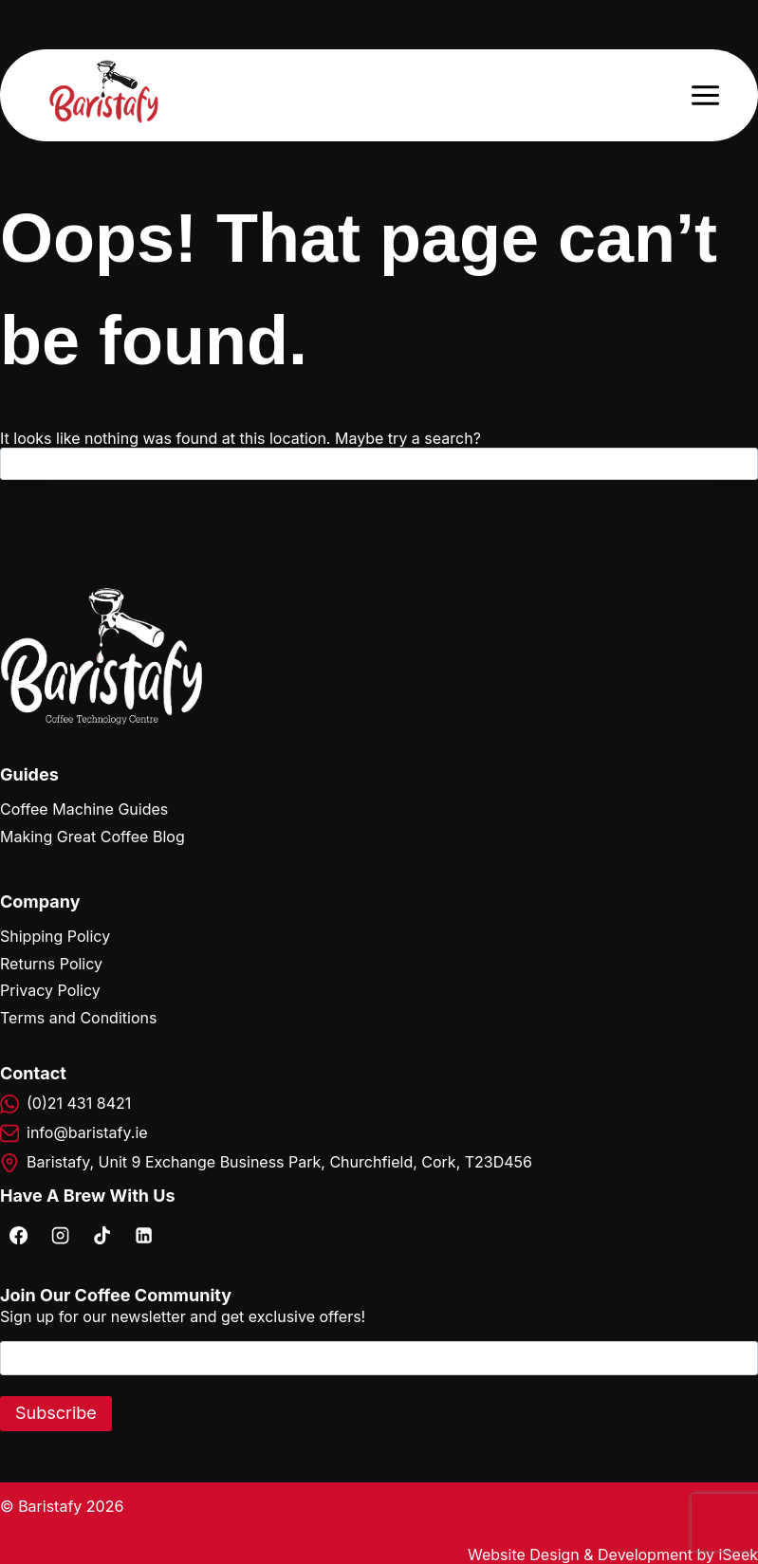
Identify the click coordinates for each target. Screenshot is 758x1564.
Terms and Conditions (78, 1017)
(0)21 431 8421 (79, 1103)
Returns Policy (51, 963)
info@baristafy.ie (87, 1132)
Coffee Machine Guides (84, 809)
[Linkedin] (143, 1235)
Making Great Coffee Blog (92, 836)
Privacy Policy (50, 990)
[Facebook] (18, 1235)
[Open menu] (705, 95)
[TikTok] (101, 1235)
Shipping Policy (55, 936)
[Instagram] (60, 1235)
